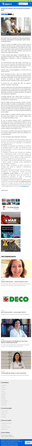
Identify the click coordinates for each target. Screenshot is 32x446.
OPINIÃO (2, 280)
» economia (3, 389)
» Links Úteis (4, 425)
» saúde (2, 391)
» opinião (3, 397)
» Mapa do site (4, 429)
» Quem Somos (4, 411)
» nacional (3, 399)
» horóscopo (4, 402)
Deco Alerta (14, 55)
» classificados (4, 400)
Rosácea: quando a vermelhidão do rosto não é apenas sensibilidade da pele (14, 341)
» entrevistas (4, 404)
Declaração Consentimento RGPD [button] (9, 445)
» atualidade (3, 385)
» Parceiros (3, 415)
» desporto (3, 393)
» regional (3, 395)
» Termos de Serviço (5, 427)
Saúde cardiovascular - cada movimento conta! (14, 281)
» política (3, 387)
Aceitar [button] (28, 442)
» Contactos (3, 416)
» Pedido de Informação (6, 423)
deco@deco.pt (25, 186)
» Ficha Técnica (4, 413)
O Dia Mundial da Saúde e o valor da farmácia (13, 373)
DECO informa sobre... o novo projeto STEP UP (13, 312)
